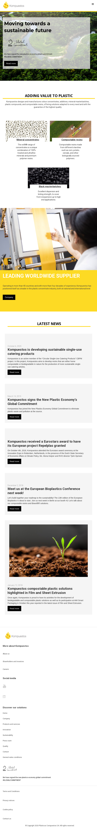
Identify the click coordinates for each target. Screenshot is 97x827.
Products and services (11, 724)
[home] (14, 5)
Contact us (7, 819)
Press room (7, 741)
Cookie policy (8, 810)
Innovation (7, 730)
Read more (11, 63)
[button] (93, 4)
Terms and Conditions (11, 791)
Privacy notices (8, 800)
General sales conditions (12, 757)
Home (5, 713)
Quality (5, 746)
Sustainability (8, 735)
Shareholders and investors (13, 661)
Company (9, 297)
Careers (6, 669)
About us (6, 654)
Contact (6, 752)
